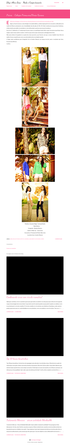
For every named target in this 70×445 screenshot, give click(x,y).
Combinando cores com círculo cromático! (24, 297)
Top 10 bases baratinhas (17, 358)
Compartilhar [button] (58, 238)
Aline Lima (12, 238)
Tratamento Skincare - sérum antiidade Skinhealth (29, 420)
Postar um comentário (11, 248)
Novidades (38, 238)
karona (27, 238)
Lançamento (32, 238)
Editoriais (17, 238)
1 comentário (18, 311)
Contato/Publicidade (51, 6)
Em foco (22, 238)
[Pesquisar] (56, 2)
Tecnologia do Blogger (35, 439)
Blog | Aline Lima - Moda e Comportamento (24, 2)
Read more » (60, 311)
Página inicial (9, 6)
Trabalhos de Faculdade (26, 6)
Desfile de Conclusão (39, 6)
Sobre (16, 6)
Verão (42, 238)
